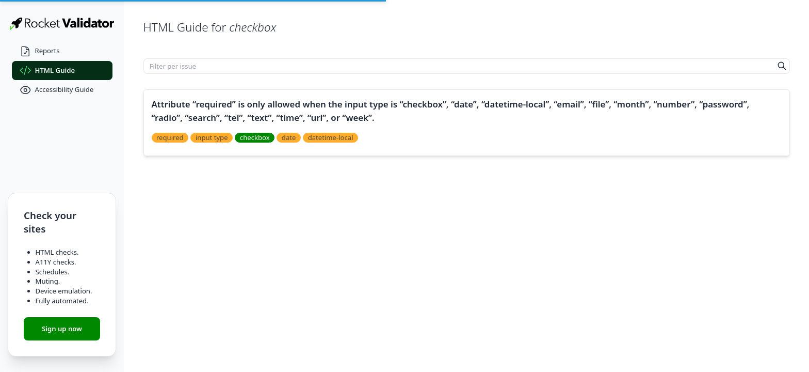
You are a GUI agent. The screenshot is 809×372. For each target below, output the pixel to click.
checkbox (255, 137)
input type (212, 137)
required (170, 137)
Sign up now (62, 328)
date (289, 137)
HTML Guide (47, 70)
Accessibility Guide (57, 90)
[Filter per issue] (459, 66)
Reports (40, 51)
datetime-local (330, 137)
